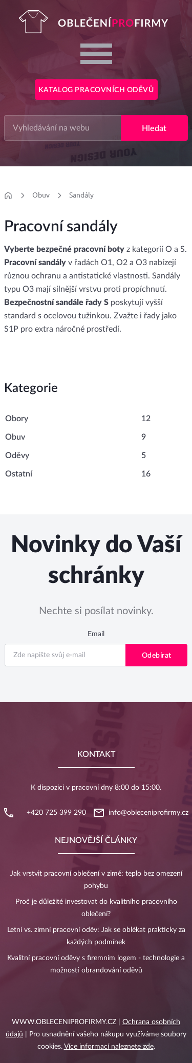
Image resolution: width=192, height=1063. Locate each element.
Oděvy (17, 455)
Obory (16, 419)
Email (96, 634)
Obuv (41, 195)
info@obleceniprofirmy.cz (148, 812)
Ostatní (18, 474)
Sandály (81, 195)
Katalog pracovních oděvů (96, 90)
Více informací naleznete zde (109, 1046)
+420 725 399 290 (56, 812)
